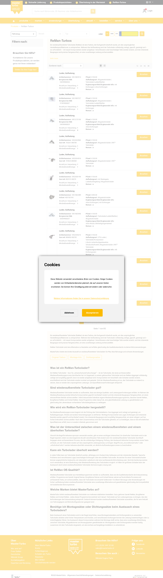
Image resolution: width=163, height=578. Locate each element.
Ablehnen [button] (69, 312)
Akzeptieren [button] (92, 312)
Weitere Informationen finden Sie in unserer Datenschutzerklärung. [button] (81, 298)
